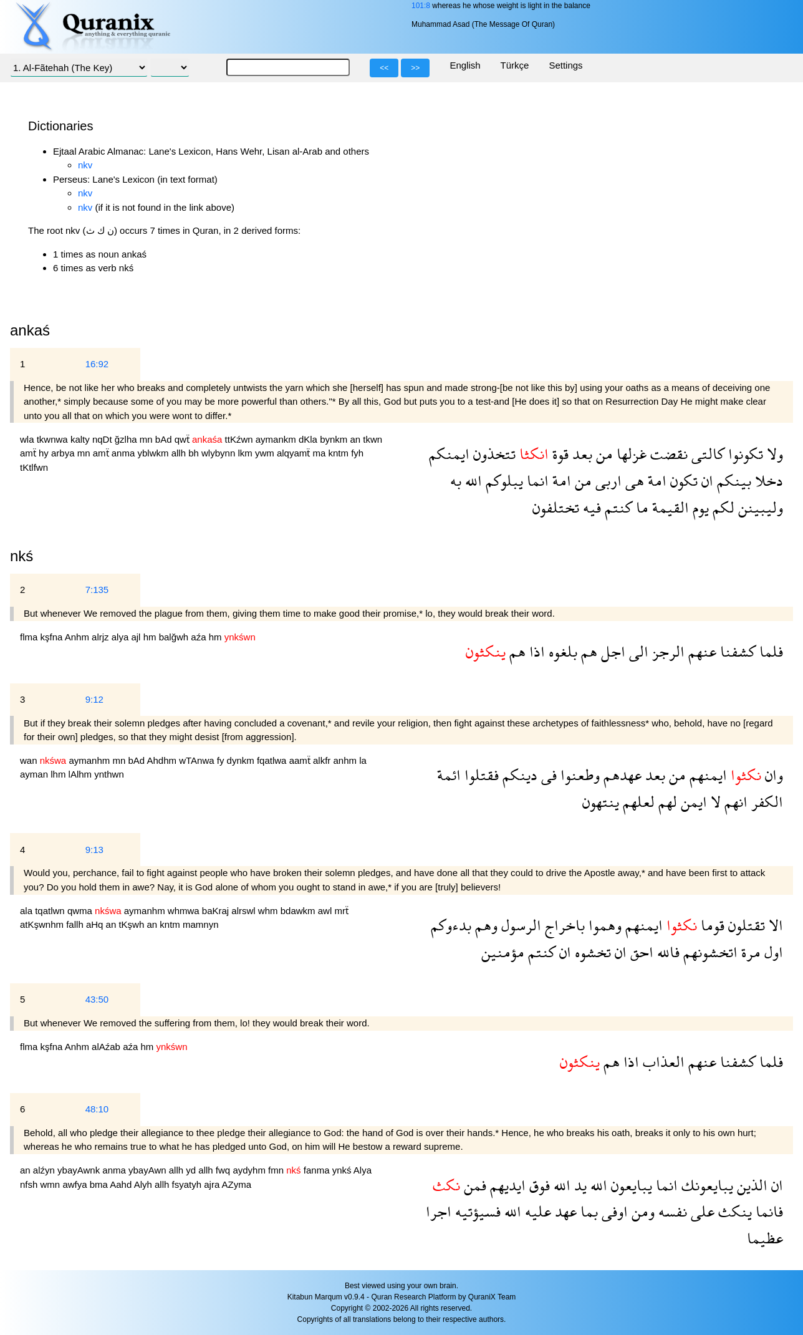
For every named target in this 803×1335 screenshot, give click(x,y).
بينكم (732, 480)
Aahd (121, 1184)
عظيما (765, 1238)
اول (772, 952)
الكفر (765, 801)
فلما (769, 651)
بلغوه (561, 651)
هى (633, 480)
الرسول (519, 925)
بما (587, 1211)
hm (151, 637)
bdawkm (299, 910)
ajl (137, 637)
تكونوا (743, 453)
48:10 (97, 1109)
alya (122, 637)
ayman (35, 774)
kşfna (53, 637)
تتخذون (492, 453)
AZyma (237, 1184)
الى (636, 651)
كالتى (706, 453)
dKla (309, 439)
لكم (721, 507)
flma (30, 637)
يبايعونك (705, 1185)
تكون (682, 480)
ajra (212, 1184)
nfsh (30, 1184)
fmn (277, 1170)
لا (714, 801)
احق (640, 952)
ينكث (733, 1211)
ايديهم (506, 1185)
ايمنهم (706, 775)
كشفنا (736, 651)
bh (194, 453)
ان (705, 480)
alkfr (323, 760)
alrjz (102, 637)
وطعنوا (578, 775)
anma (125, 453)
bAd (165, 439)
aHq (96, 924)
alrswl (244, 910)
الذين (750, 1185)
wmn (52, 1184)
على (700, 1211)
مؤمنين (502, 952)
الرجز (666, 651)
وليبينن (758, 507)
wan (30, 760)
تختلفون (555, 507)
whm (269, 910)
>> (415, 68)
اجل (611, 651)
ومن (641, 1211)
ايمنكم (449, 453)
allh (180, 453)
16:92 (97, 364)
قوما (710, 925)
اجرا (438, 1211)
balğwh (175, 637)
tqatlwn (51, 910)
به (455, 480)
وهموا (603, 925)
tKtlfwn (34, 467)
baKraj (217, 910)
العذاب (662, 1061)
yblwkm (154, 453)
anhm (347, 760)
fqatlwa (273, 760)
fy (222, 760)
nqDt (103, 439)
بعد (580, 453)
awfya (75, 1184)
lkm (246, 453)
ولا (773, 453)
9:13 (94, 849)
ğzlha (127, 439)
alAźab (107, 1046)
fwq (224, 1170)
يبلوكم (502, 480)
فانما (767, 1211)
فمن (473, 1185)
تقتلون (744, 925)
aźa (199, 637)
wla (28, 439)
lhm (59, 774)
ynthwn (109, 774)
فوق (538, 1185)
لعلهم (637, 801)
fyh (357, 453)
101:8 (420, 5)
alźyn (45, 1170)
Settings (565, 65)
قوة (559, 453)
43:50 (97, 999)
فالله (666, 952)
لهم (666, 801)
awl (326, 910)
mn (147, 439)
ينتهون (600, 801)
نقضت (667, 453)
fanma (318, 1170)
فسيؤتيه (476, 1211)
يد (578, 1185)
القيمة (668, 507)
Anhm (78, 637)
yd (192, 1170)
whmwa (185, 910)
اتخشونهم (709, 952)
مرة (749, 952)
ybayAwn (148, 1170)
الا (774, 925)
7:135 (97, 589)
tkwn (372, 439)
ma (320, 453)
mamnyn (201, 924)
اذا (535, 651)
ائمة (449, 775)
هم (587, 651)
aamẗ (301, 760)
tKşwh (132, 924)
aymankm (277, 439)
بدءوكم (451, 925)
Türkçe (515, 65)
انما (536, 480)
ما (640, 507)
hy (45, 453)
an (356, 439)
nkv (85, 165)
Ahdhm (163, 760)
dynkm (242, 760)
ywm (266, 453)
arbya (64, 453)
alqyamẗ (295, 453)
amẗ (29, 453)
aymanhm (90, 760)
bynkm (335, 439)
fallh (76, 924)
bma (100, 1184)
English (465, 65)
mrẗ (341, 910)
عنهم (700, 651)
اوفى (613, 1211)
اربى (607, 480)
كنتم (616, 507)
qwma (81, 910)
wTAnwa (198, 760)
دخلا (767, 480)
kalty (81, 439)
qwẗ (183, 439)
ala (27, 910)
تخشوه (591, 952)
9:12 (94, 699)
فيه (590, 507)
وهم (484, 925)
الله (471, 480)
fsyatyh (188, 1184)
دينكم (518, 775)
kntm (339, 453)
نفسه (671, 1211)
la (363, 760)
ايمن (692, 801)
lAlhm (82, 774)
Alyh (144, 1184)
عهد (564, 1211)
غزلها (630, 453)
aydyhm (250, 1170)
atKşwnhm (43, 924)
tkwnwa (53, 439)
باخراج (563, 925)
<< (384, 68)
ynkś (342, 1170)
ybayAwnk (79, 1170)
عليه (536, 1211)
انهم (734, 801)
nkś (21, 555)
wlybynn (219, 453)
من (602, 453)
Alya (362, 1170)
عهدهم (621, 775)
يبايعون (629, 1185)
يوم (699, 507)
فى (547, 775)
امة (655, 480)
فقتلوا (480, 775)
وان (772, 775)
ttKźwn (240, 439)
